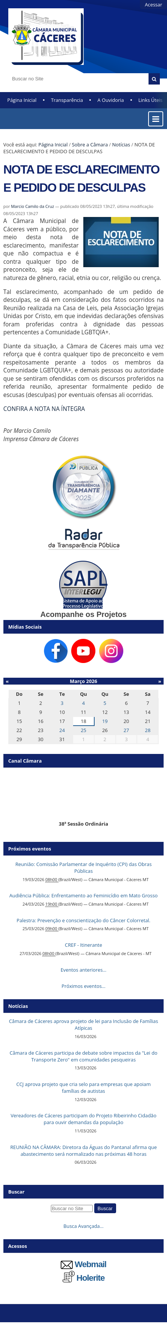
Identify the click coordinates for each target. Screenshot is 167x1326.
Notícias (121, 144)
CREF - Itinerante (83, 944)
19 (105, 721)
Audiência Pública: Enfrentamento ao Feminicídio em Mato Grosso (83, 895)
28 (148, 730)
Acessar (153, 4)
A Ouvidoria (111, 100)
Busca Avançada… (83, 1226)
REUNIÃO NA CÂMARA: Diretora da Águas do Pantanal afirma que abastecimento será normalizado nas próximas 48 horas (83, 1150)
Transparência (67, 100)
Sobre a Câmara (90, 144)
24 (62, 730)
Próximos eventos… (83, 986)
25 (83, 730)
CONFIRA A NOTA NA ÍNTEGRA (44, 409)
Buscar (16, 1191)
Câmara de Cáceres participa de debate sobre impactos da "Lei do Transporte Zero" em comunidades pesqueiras (84, 1056)
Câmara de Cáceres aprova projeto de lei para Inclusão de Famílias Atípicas (83, 1024)
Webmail (83, 1264)
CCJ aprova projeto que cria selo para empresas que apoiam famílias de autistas (83, 1087)
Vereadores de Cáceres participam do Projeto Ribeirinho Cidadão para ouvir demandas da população (83, 1119)
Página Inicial (22, 100)
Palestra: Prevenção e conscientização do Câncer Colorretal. (83, 920)
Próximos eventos (29, 848)
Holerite (84, 1278)
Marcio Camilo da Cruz (32, 206)
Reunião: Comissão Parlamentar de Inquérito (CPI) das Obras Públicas (83, 867)
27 (126, 730)
